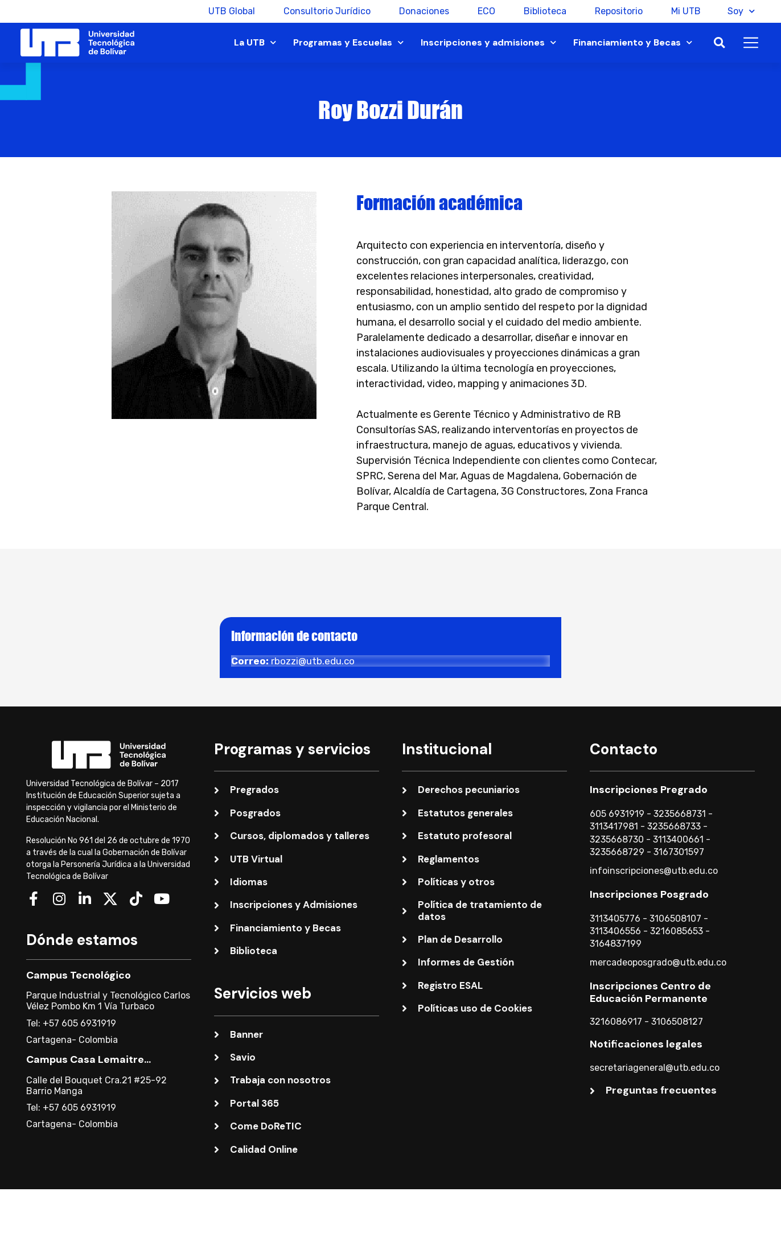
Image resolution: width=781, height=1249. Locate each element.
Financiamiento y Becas (632, 42)
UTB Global (230, 11)
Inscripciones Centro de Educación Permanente (650, 992)
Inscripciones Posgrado (649, 894)
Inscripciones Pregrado (649, 789)
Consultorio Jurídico (325, 11)
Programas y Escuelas (348, 42)
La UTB (255, 42)
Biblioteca (543, 11)
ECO (485, 11)
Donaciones (422, 11)
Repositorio (617, 11)
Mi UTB (684, 11)
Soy (741, 11)
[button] (719, 43)
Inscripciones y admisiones (488, 42)
